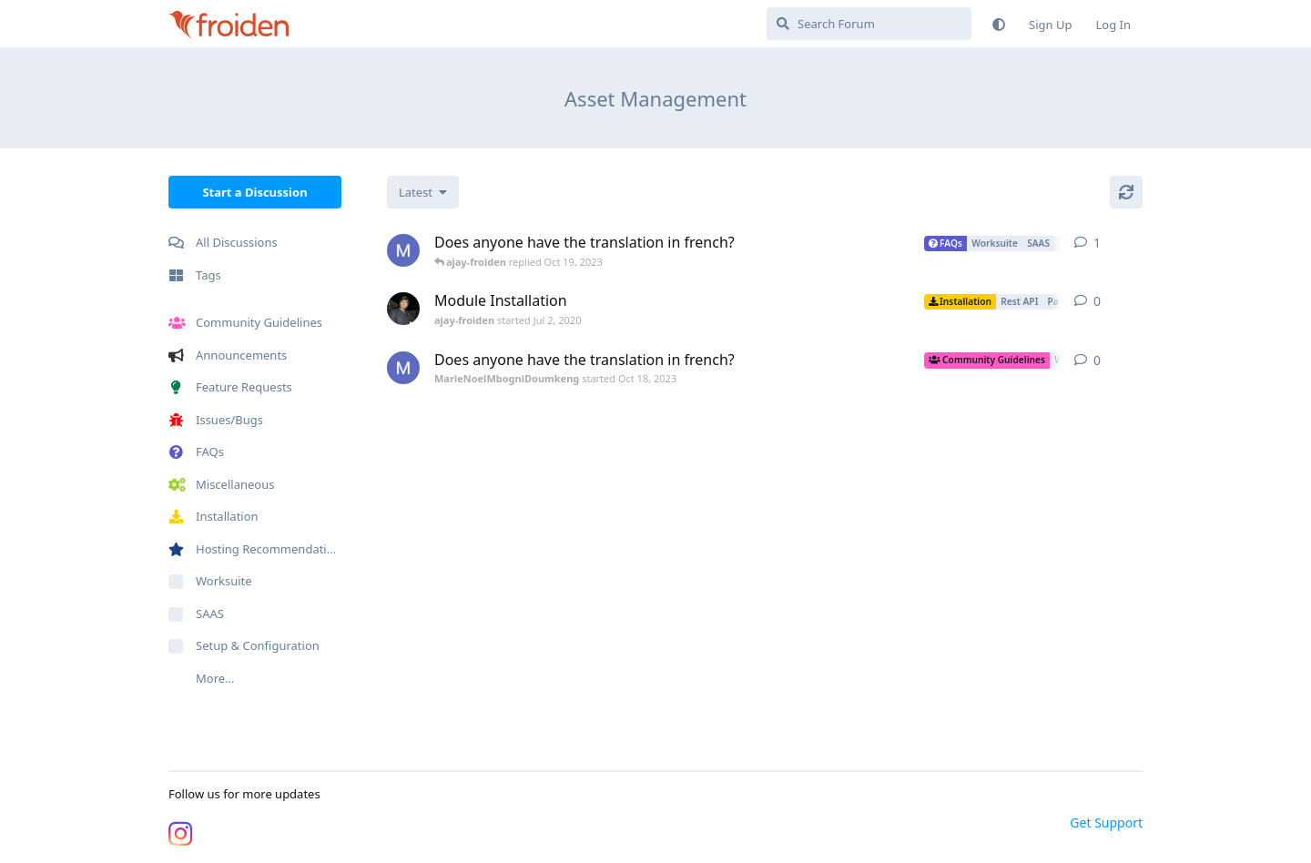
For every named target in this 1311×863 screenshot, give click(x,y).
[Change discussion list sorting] (423, 192)
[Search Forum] (869, 23)
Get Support (1106, 822)
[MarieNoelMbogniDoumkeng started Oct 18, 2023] (403, 250)
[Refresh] (1126, 192)
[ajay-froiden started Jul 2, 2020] (403, 308)
